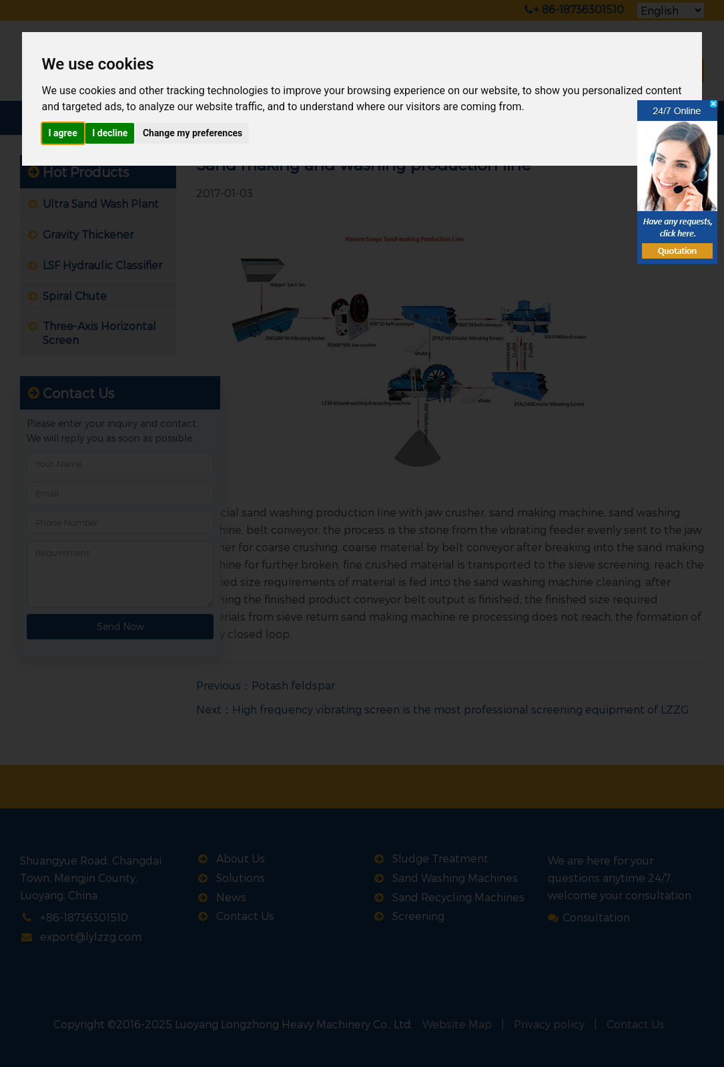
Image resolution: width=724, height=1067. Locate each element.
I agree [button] (63, 133)
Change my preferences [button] (192, 133)
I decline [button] (109, 133)
